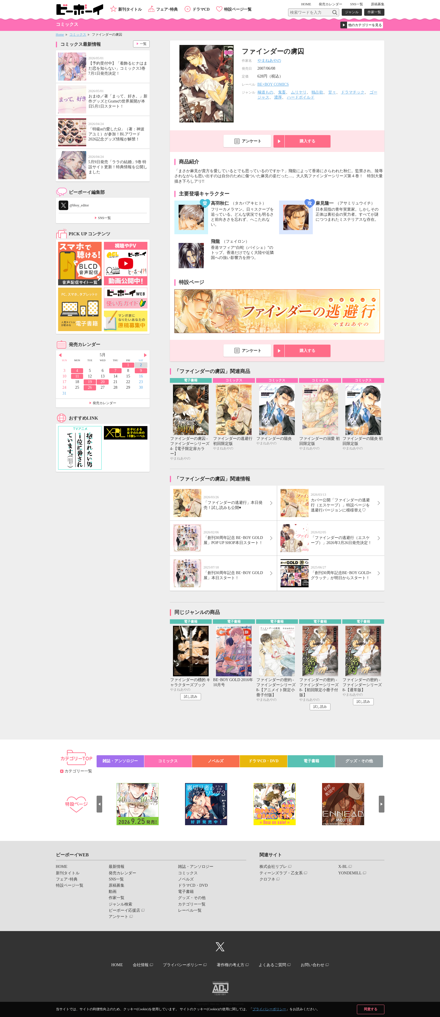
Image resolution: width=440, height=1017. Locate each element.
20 (102, 382)
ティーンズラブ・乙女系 (281, 873)
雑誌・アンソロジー (120, 761)
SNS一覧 (356, 4)
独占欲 (317, 92)
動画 (113, 891)
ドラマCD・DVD (264, 761)
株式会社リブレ (273, 866)
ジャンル (352, 12)
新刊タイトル (130, 9)
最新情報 (116, 866)
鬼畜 (282, 92)
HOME (306, 4)
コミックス (77, 35)
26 (90, 387)
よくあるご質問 (272, 965)
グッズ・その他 (359, 761)
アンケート (251, 141)
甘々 (332, 92)
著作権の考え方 (230, 965)
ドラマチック (352, 92)
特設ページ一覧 (238, 9)
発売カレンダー (104, 403)
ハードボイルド (300, 97)
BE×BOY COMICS (273, 84)
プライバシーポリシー (269, 1009)
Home (60, 35)
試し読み (190, 697)
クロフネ (267, 879)
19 (90, 382)
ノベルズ (216, 761)
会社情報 (141, 965)
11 (77, 376)
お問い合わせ (312, 965)
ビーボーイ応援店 (124, 910)
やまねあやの (269, 60)
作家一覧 (374, 12)
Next (145, 355)
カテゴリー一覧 (78, 771)
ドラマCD (201, 9)
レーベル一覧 (190, 910)
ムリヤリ (299, 92)
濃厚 (278, 97)
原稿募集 (377, 4)
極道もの (265, 92)
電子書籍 (311, 761)
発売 (330, 4)
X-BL (343, 866)
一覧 (143, 44)
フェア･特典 (167, 9)
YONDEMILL (350, 873)
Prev (60, 355)
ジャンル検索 (120, 904)
